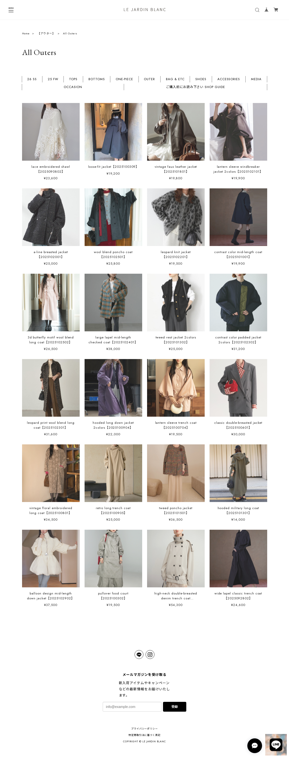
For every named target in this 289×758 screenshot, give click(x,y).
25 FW (53, 81)
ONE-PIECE (124, 81)
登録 (174, 706)
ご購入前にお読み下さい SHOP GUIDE (195, 89)
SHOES (200, 81)
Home (26, 35)
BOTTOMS (96, 81)
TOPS (73, 81)
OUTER (149, 81)
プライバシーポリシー (144, 729)
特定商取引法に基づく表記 (144, 735)
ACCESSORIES (228, 81)
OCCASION (73, 89)
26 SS (32, 81)
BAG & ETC (175, 81)
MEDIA (256, 81)
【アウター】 (46, 35)
